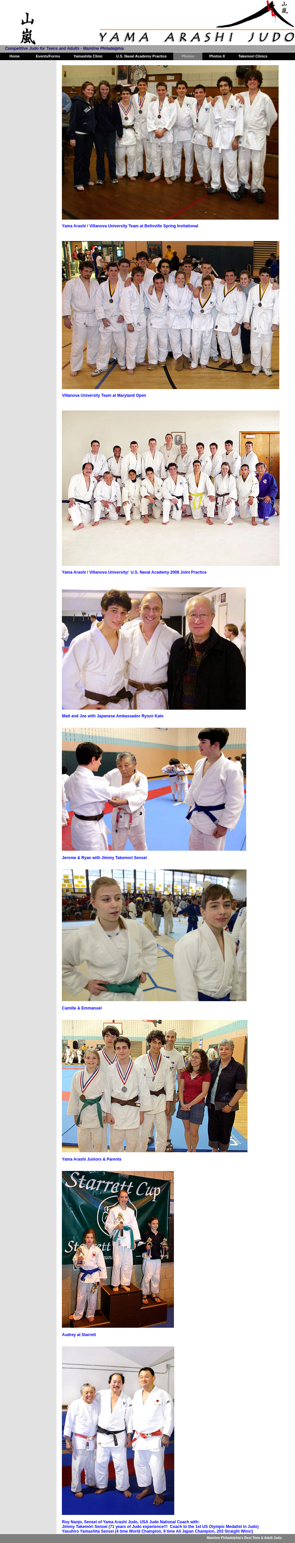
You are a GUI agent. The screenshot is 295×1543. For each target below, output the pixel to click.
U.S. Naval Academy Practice (141, 56)
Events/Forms (48, 56)
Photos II (217, 56)
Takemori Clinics (252, 56)
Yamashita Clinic (88, 56)
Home (14, 56)
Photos (188, 56)
